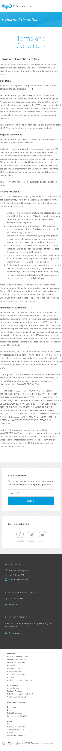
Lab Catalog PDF (14, 575)
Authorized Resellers (15, 730)
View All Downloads (16, 579)
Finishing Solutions (14, 668)
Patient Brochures (14, 713)
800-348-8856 (14, 598)
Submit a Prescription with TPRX (20, 694)
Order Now (12, 633)
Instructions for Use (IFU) (17, 716)
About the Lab (13, 688)
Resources (11, 707)
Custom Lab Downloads (17, 697)
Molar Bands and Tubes (16, 662)
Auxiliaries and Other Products (19, 680)
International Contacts (16, 727)
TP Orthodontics (21, 6)
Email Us (11, 604)
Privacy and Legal (47, 743)
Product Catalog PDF (16, 570)
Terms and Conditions (17, 745)
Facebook (20, 536)
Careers (10, 733)
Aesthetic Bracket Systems (18, 656)
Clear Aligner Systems (16, 674)
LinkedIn (42, 536)
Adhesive (11, 665)
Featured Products (14, 691)
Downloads (11, 710)
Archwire (10, 677)
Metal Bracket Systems (16, 659)
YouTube (31, 536)
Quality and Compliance (17, 736)
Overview (11, 724)
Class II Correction (14, 671)
